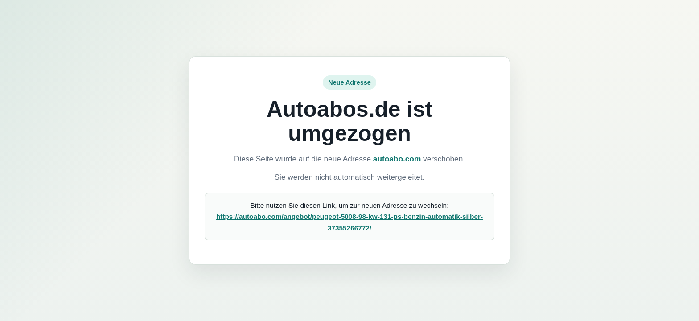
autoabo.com (397, 158)
